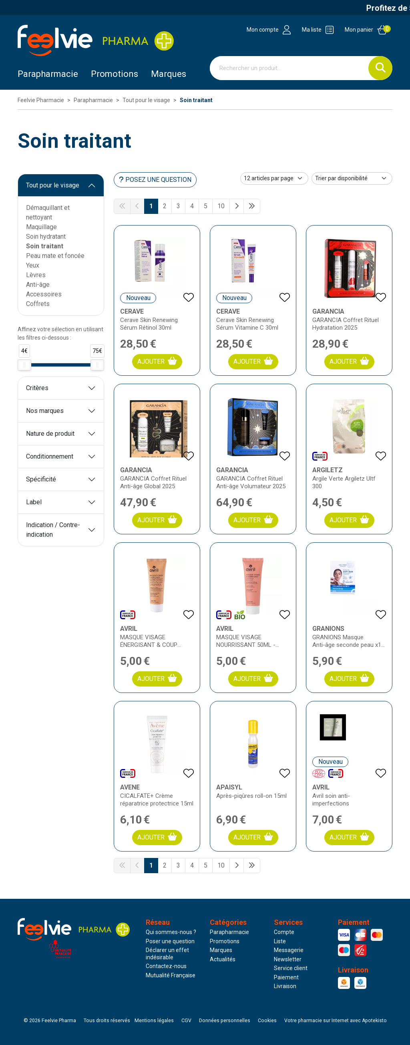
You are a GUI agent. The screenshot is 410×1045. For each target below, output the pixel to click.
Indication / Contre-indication (53, 529)
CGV (186, 1020)
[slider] (24, 364)
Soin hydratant (46, 236)
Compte (284, 932)
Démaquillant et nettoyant (48, 212)
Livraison (285, 986)
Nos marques (45, 411)
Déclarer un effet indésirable (167, 953)
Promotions (224, 941)
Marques (168, 74)
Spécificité (41, 479)
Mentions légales (154, 1020)
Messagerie (288, 950)
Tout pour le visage (52, 185)
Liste (280, 941)
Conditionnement (49, 456)
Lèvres (36, 275)
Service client (291, 968)
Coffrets (38, 304)
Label (34, 502)
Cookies (267, 1020)
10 (221, 206)
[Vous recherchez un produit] (289, 68)
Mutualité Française (170, 975)
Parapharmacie (48, 74)
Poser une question (170, 941)
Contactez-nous (166, 966)
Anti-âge (38, 284)
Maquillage (41, 227)
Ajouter (157, 361)
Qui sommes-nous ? (171, 932)
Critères (37, 388)
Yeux (32, 265)
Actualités (222, 959)
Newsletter (287, 959)
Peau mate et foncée (55, 256)
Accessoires (44, 294)
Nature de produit (50, 433)
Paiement (286, 977)
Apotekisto (335, 1020)
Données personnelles (224, 1020)
